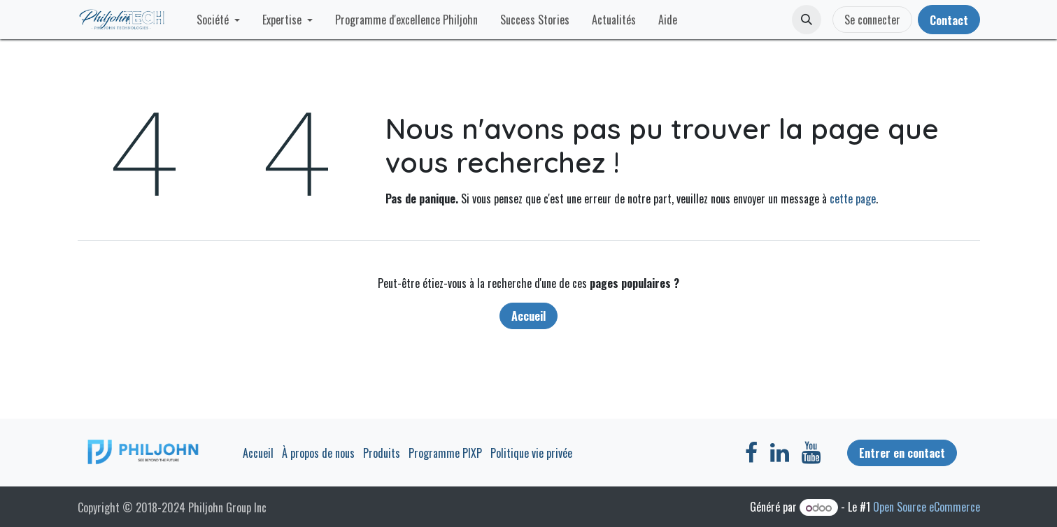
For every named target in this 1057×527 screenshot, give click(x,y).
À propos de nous (318, 453)
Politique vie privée (531, 453)
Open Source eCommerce (926, 506)
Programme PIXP (445, 453)
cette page (853, 198)
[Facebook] (751, 453)
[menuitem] (218, 19)
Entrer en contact (902, 453)
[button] (806, 19)
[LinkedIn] (779, 453)
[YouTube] (811, 453)
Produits (381, 453)
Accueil (528, 316)
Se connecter (872, 19)
